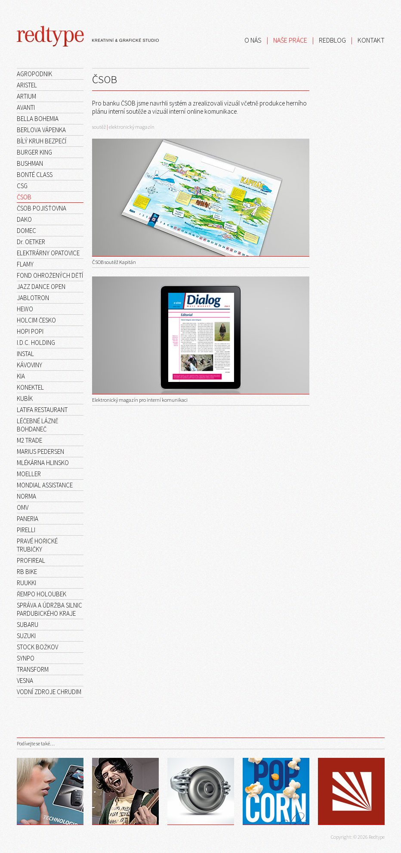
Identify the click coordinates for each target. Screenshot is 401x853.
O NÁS (253, 40)
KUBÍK (25, 398)
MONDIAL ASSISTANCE (45, 485)
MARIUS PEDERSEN (40, 451)
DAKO (24, 219)
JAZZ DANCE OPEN (41, 286)
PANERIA (27, 519)
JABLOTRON (33, 298)
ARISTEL (27, 85)
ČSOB (24, 197)
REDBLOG (332, 40)
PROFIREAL (31, 560)
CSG (22, 186)
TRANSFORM (33, 669)
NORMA (26, 496)
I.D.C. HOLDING (36, 342)
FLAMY (25, 264)
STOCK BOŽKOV (37, 647)
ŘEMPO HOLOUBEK (41, 594)
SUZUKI (26, 636)
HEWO (25, 309)
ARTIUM (26, 96)
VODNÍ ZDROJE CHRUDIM (49, 692)
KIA (21, 376)
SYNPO (25, 658)
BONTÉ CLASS (34, 175)
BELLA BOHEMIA (38, 119)
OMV (22, 507)
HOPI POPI (30, 331)
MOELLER (29, 474)
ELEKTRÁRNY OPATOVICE (48, 253)
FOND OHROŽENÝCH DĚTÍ (50, 275)
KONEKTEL (30, 387)
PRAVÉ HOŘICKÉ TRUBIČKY (37, 545)
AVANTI (26, 107)
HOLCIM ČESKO (36, 320)
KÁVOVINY (29, 365)
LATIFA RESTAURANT (42, 410)
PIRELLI (26, 530)
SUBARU (27, 624)
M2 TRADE (29, 440)
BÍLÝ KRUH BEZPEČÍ (41, 141)
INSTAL (25, 354)
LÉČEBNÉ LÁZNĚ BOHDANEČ (38, 425)
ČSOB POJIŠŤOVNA (41, 208)
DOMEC (26, 230)
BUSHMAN (30, 163)
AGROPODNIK (34, 74)
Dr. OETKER (31, 242)
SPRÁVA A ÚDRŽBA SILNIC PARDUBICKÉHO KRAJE (49, 609)
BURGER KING (34, 152)
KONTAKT (371, 40)
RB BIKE (27, 572)
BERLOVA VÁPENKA (41, 130)
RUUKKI (26, 583)
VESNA (25, 680)
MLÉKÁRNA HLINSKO (43, 463)
